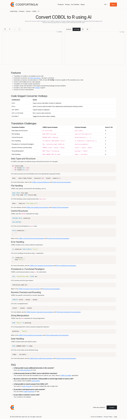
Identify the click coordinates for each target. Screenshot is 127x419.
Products (61, 4)
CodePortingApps (28, 391)
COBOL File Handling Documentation (37, 207)
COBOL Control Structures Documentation (31, 238)
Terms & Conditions (96, 417)
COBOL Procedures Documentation (29, 289)
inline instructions (35, 78)
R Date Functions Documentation (66, 358)
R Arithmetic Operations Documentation (68, 312)
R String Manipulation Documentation (57, 335)
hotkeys (37, 87)
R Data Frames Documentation (61, 182)
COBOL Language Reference (40, 182)
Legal (115, 417)
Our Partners (75, 4)
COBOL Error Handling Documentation (41, 265)
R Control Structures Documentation (58, 238)
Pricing (67, 4)
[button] (113, 4)
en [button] (105, 4)
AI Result (68, 29)
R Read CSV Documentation (60, 207)
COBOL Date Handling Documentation (41, 358)
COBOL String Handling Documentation (31, 335)
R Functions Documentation (51, 289)
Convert (28, 11)
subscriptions (36, 381)
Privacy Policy (108, 417)
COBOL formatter (66, 375)
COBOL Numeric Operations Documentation (39, 312)
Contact (111, 407)
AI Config (76, 29)
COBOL (34, 11)
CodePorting (13, 11)
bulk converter (27, 386)
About (83, 4)
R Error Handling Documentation (66, 265)
